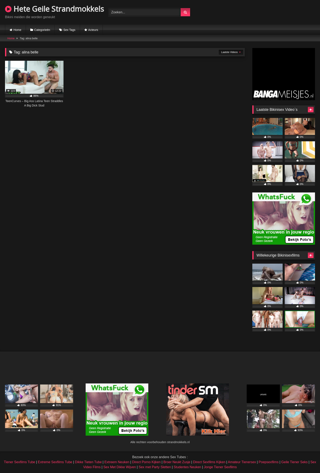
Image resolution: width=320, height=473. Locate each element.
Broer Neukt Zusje (176, 462)
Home (17, 30)
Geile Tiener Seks (294, 462)
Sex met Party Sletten (155, 467)
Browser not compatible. (266, 11)
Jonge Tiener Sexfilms (220, 467)
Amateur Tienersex (242, 462)
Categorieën (42, 30)
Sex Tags (69, 30)
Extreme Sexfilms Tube (55, 462)
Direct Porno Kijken (146, 462)
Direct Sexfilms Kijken (209, 462)
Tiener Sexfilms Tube (19, 462)
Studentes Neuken (187, 467)
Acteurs (93, 30)
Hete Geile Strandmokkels (54, 9)
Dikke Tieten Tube (88, 462)
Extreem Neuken (116, 462)
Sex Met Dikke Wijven (119, 467)
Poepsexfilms (268, 462)
